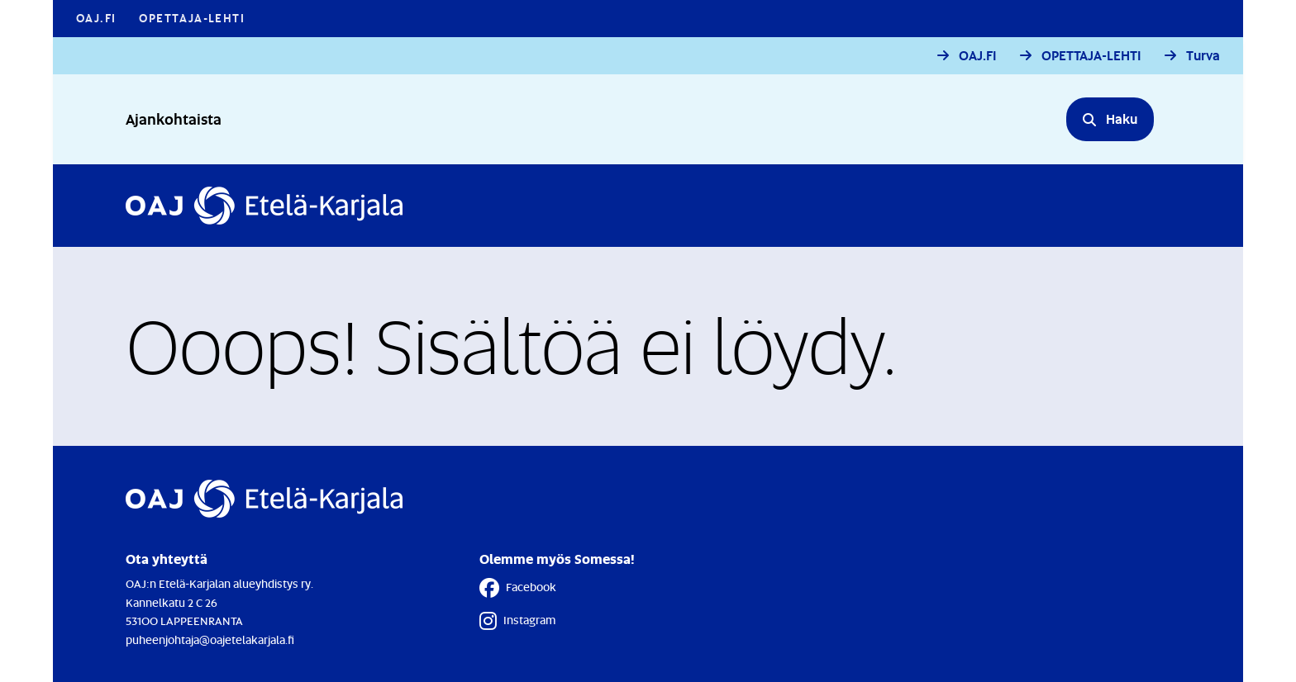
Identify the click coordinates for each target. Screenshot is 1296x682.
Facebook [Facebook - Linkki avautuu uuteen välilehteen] (517, 588)
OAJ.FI (978, 55)
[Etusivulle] (264, 205)
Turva (1203, 55)
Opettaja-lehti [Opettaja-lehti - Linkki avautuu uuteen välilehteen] (192, 18)
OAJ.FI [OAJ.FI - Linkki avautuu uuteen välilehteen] (96, 18)
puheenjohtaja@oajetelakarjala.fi (210, 639)
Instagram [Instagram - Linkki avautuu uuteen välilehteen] (517, 621)
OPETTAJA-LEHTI (1091, 55)
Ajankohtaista (174, 118)
